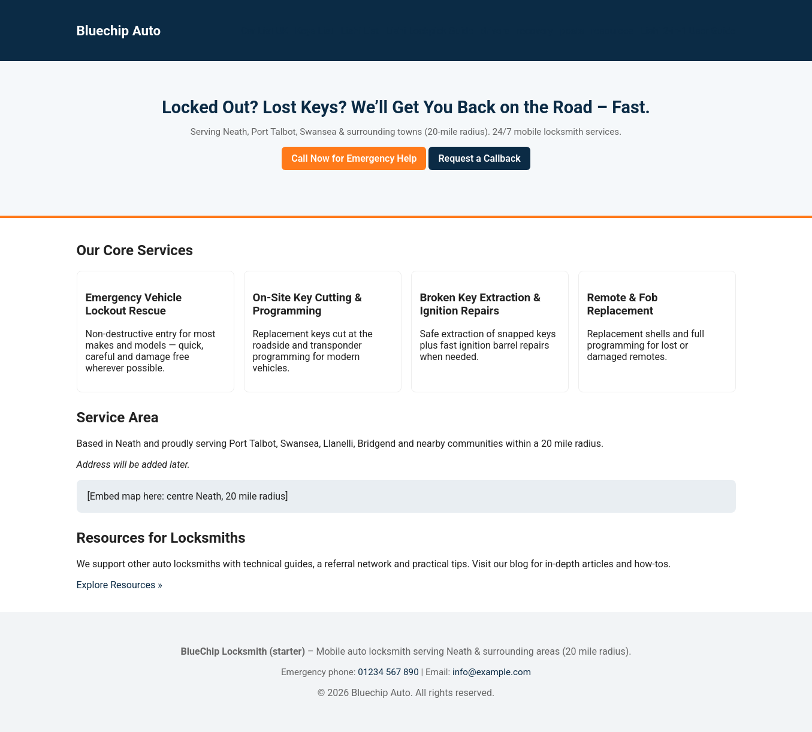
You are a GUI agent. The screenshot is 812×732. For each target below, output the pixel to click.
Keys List (314, 31)
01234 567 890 (388, 672)
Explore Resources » (119, 585)
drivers (495, 31)
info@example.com (491, 672)
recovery (535, 31)
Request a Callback (479, 158)
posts (572, 31)
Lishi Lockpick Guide (429, 31)
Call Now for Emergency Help (353, 158)
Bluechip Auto (119, 30)
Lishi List (360, 31)
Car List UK (264, 31)
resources (612, 31)
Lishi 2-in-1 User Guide (688, 31)
